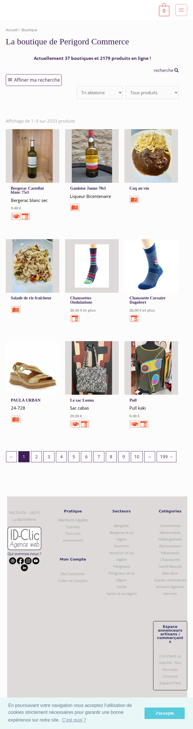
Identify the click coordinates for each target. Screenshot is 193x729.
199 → (166, 456)
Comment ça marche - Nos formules (170, 662)
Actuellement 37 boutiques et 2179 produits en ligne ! (92, 58)
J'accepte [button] (164, 713)
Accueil (11, 29)
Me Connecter (73, 573)
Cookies (73, 526)
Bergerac (121, 525)
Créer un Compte (72, 580)
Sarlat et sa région (121, 593)
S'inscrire (170, 676)
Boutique (29, 29)
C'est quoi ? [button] (74, 720)
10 (136, 456)
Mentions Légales (73, 519)
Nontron (121, 546)
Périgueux (121, 566)
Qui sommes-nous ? (24, 553)
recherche (166, 70)
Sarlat (121, 586)
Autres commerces (170, 580)
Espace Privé (170, 682)
